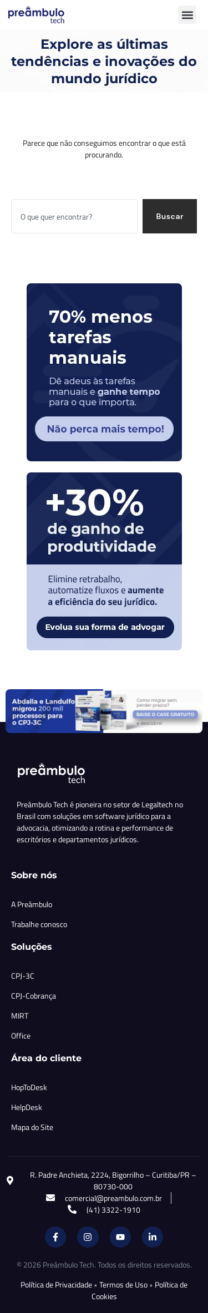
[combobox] (74, 216)
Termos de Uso (123, 1284)
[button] (187, 15)
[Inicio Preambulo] (48, 15)
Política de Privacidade (56, 1284)
